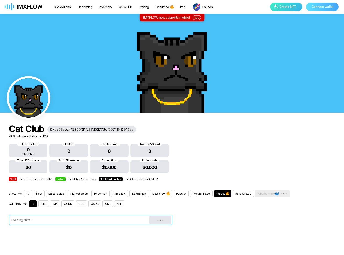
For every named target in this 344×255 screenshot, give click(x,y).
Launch (207, 7)
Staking (144, 7)
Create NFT (285, 6)
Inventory (105, 7)
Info (182, 7)
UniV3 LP (125, 7)
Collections (63, 7)
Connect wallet (322, 7)
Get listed (164, 7)
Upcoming (84, 7)
